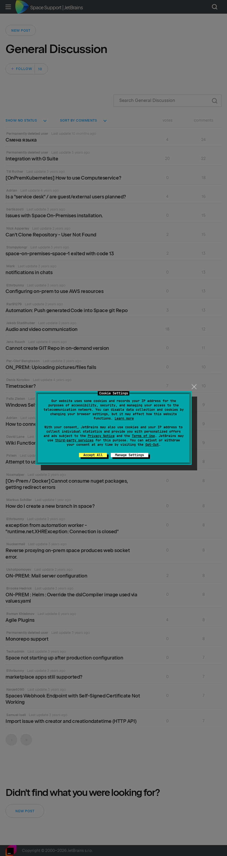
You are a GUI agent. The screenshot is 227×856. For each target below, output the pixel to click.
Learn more (124, 418)
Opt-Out (152, 444)
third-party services (74, 440)
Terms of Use (143, 436)
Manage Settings (129, 455)
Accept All (93, 455)
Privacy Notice (101, 436)
